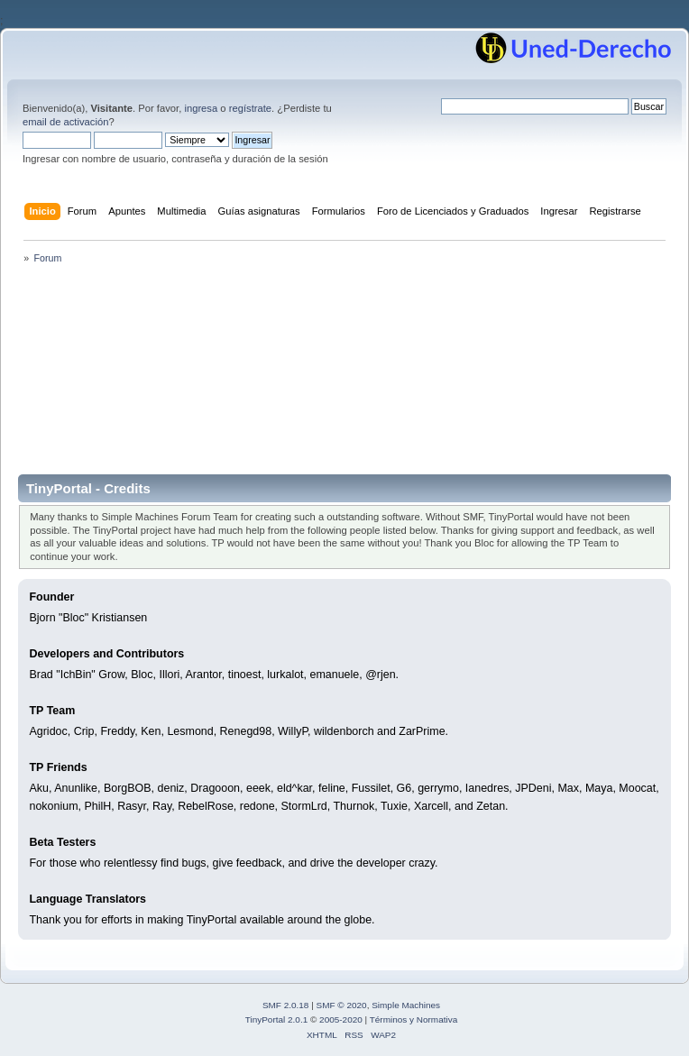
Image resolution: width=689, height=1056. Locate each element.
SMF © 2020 (342, 1005)
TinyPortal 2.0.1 (276, 1019)
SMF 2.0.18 (285, 1005)
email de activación (65, 121)
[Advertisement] (344, 375)
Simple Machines (406, 1005)
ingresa (200, 108)
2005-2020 (341, 1019)
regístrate (250, 108)
